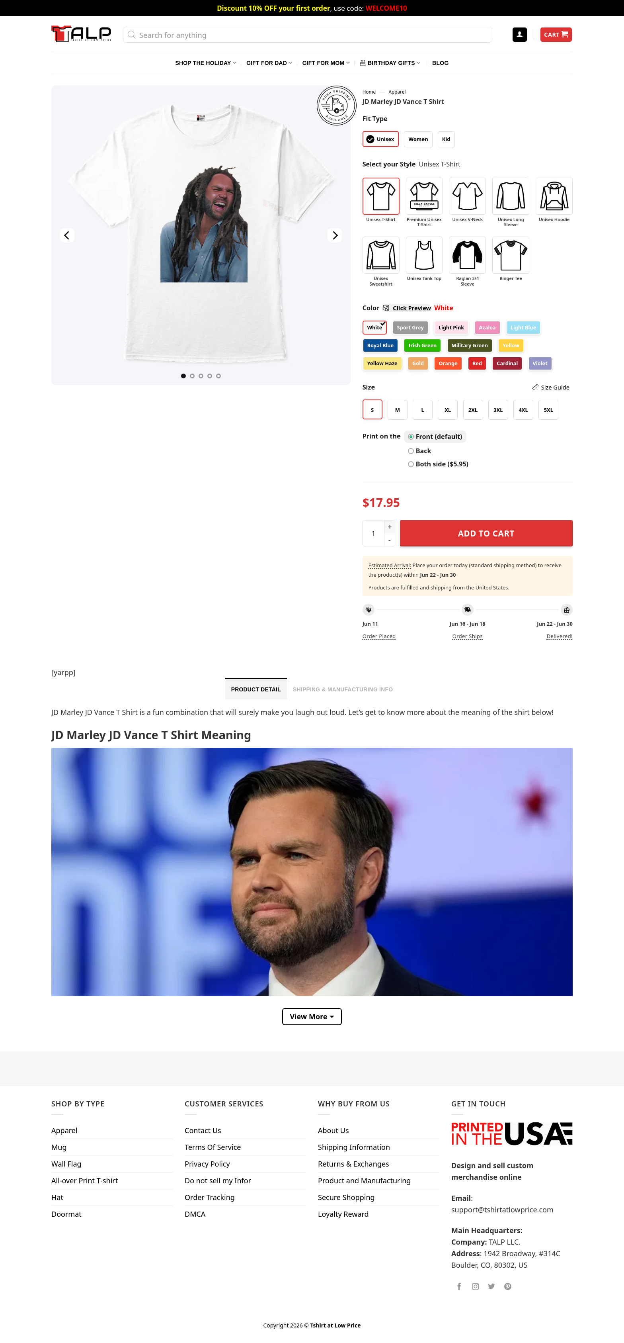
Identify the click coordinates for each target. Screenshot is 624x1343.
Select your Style (389, 164)
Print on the (382, 436)
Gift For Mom (326, 63)
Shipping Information (354, 1147)
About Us (333, 1130)
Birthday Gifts (390, 63)
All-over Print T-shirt (84, 1180)
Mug (59, 1147)
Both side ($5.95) (438, 464)
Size (466, 387)
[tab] (256, 688)
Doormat (66, 1214)
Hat (57, 1197)
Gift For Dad (269, 63)
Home (369, 91)
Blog (440, 63)
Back (419, 450)
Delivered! (560, 636)
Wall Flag (66, 1164)
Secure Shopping (346, 1197)
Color (397, 307)
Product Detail (256, 689)
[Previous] (67, 235)
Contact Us (203, 1130)
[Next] (334, 235)
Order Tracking (210, 1197)
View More (308, 1016)
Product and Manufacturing (364, 1180)
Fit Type (375, 118)
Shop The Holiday (206, 63)
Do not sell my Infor (218, 1180)
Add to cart (486, 533)
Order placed (379, 636)
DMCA (195, 1214)
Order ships (467, 636)
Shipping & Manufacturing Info (343, 689)
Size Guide (555, 387)
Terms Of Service (213, 1147)
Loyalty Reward (343, 1214)
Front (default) (435, 436)
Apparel (397, 91)
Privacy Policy (207, 1164)
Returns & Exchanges (353, 1164)
